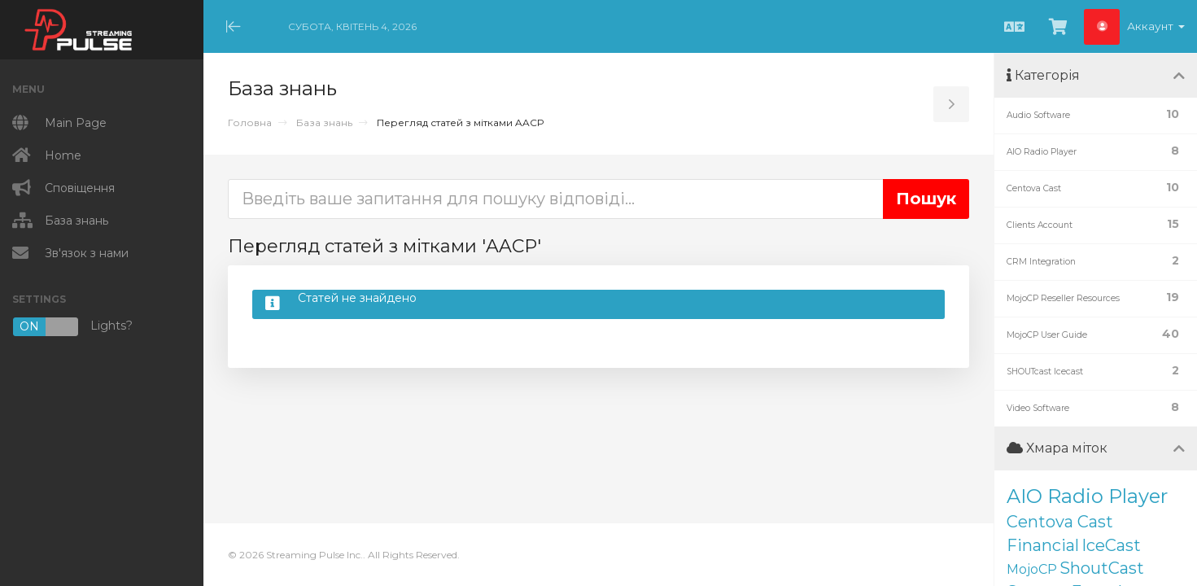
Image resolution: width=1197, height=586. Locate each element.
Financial (1043, 545)
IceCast (1111, 545)
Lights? (72, 327)
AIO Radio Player (1087, 496)
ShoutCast (1101, 568)
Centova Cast (1060, 521)
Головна (250, 122)
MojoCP (1032, 569)
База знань (324, 122)
